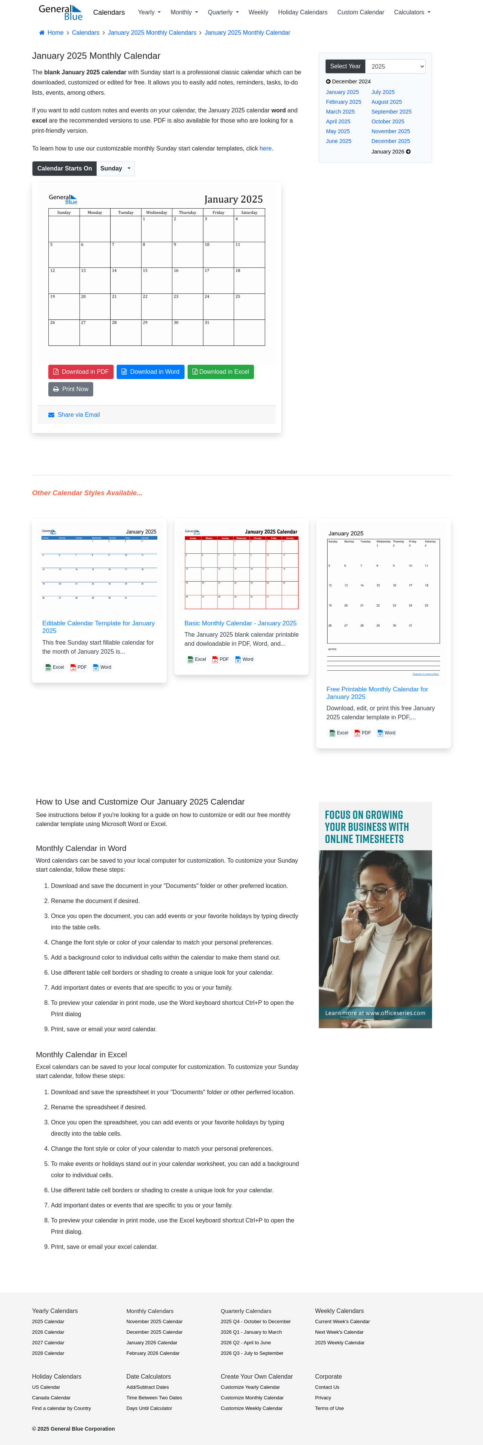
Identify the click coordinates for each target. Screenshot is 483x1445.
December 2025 (390, 141)
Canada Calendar (51, 1397)
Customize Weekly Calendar (252, 1408)
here (266, 148)
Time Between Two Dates (154, 1397)
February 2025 (343, 102)
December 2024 (348, 81)
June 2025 (338, 141)
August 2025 (386, 102)
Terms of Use (329, 1408)
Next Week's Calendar (339, 1332)
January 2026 (390, 152)
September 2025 (391, 112)
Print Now (70, 389)
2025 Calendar (48, 1321)
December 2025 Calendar (154, 1332)
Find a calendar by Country (61, 1408)
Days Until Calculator (149, 1408)
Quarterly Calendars (246, 1311)
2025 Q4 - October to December (256, 1321)
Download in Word (150, 372)
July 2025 (383, 92)
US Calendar (46, 1387)
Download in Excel (220, 372)
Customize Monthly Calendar (252, 1397)
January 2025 (342, 92)
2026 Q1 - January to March (251, 1332)
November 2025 (390, 131)
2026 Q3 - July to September (252, 1353)
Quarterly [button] (221, 12)
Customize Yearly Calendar (250, 1387)
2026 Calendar (48, 1332)
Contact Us (327, 1387)
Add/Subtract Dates (147, 1387)
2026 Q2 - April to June (246, 1342)
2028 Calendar (48, 1353)
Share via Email (74, 415)
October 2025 (387, 121)
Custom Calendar (361, 12)
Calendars (109, 12)
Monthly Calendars (150, 1311)
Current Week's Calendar (342, 1321)
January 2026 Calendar (151, 1342)
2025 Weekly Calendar (340, 1342)
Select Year (345, 66)
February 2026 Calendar (153, 1353)
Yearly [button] (147, 12)
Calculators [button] (410, 12)
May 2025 (338, 131)
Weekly (258, 12)
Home (51, 32)
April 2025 (338, 121)
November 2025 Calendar (154, 1321)
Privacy (323, 1397)
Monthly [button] (182, 12)
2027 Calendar (48, 1342)
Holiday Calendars (303, 12)
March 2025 (340, 112)
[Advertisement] (375, 304)
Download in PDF (81, 372)
